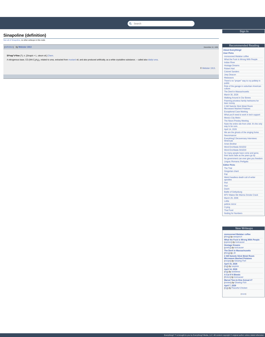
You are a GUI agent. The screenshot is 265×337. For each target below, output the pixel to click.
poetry (227, 247)
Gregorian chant (231, 171)
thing (227, 237)
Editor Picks (229, 165)
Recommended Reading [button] (244, 45)
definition (9, 47)
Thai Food (228, 210)
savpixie (235, 266)
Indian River (229, 62)
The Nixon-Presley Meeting (236, 121)
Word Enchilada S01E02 (235, 147)
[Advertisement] (132, 8)
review (228, 282)
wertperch (237, 237)
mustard (72, 60)
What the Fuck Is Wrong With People (241, 59)
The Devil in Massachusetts (236, 91)
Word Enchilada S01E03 (235, 150)
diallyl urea (153, 60)
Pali (226, 174)
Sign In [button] (244, 31)
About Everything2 (232, 50)
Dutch (226, 189)
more (243, 294)
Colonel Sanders (231, 71)
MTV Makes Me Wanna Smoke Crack (241, 195)
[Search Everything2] (161, 23)
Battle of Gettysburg (233, 192)
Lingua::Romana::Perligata (236, 161)
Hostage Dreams (231, 65)
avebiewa (235, 271)
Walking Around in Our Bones (237, 98)
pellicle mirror (230, 204)
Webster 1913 (25, 47)
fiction (227, 277)
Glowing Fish (240, 261)
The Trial (228, 168)
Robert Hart (229, 68)
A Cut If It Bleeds (232, 275)
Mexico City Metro (232, 118)
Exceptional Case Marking (236, 111)
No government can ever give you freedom (243, 158)
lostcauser (240, 242)
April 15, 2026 (230, 264)
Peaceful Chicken (239, 288)
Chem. (51, 55)
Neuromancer (230, 135)
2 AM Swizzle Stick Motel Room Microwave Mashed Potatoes (238, 107)
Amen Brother (230, 144)
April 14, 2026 (230, 129)
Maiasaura (229, 78)
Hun (226, 186)
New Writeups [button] (244, 228)
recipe (227, 261)
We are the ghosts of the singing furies (241, 132)
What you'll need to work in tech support (242, 115)
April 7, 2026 (230, 285)
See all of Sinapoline (11, 40)
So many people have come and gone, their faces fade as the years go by (241, 154)
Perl (226, 183)
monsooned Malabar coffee (236, 56)
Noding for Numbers (233, 213)
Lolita (226, 201)
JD (234, 253)
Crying (227, 207)
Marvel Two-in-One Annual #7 (238, 280)
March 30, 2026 (231, 94)
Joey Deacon (230, 74)
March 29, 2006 (231, 198)
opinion (228, 242)
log (226, 266)
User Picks (228, 53)
